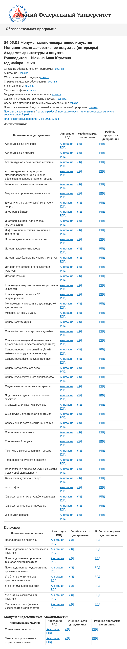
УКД (79, 143)
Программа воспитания (18, 111)
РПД (102, 143)
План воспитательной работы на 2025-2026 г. (32, 118)
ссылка (59, 68)
